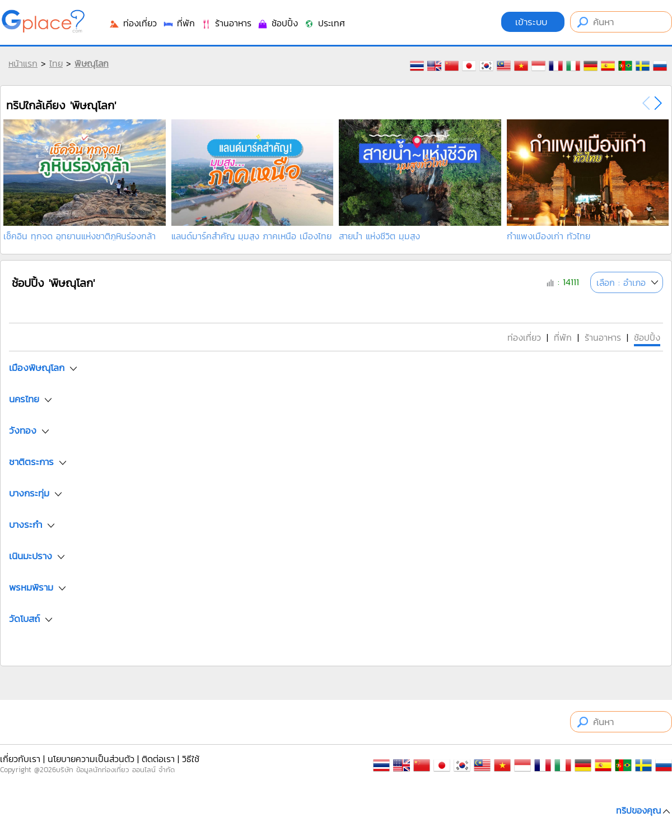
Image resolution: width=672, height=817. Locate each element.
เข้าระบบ (532, 22)
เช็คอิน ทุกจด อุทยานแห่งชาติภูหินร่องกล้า (79, 235)
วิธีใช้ (190, 758)
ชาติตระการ (31, 461)
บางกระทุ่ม (29, 493)
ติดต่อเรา (158, 758)
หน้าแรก (23, 63)
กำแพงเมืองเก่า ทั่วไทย (548, 235)
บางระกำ (25, 524)
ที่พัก (178, 23)
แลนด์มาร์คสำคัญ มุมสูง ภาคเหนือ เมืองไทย (251, 235)
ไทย (56, 63)
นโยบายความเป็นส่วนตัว (91, 758)
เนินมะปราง (30, 556)
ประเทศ (324, 23)
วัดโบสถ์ (24, 618)
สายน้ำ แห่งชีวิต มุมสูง (379, 235)
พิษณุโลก (91, 63)
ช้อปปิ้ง (277, 23)
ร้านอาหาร (225, 23)
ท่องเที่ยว (133, 23)
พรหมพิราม (31, 587)
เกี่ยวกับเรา (20, 758)
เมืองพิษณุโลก (36, 367)
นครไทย (24, 399)
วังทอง (22, 430)
